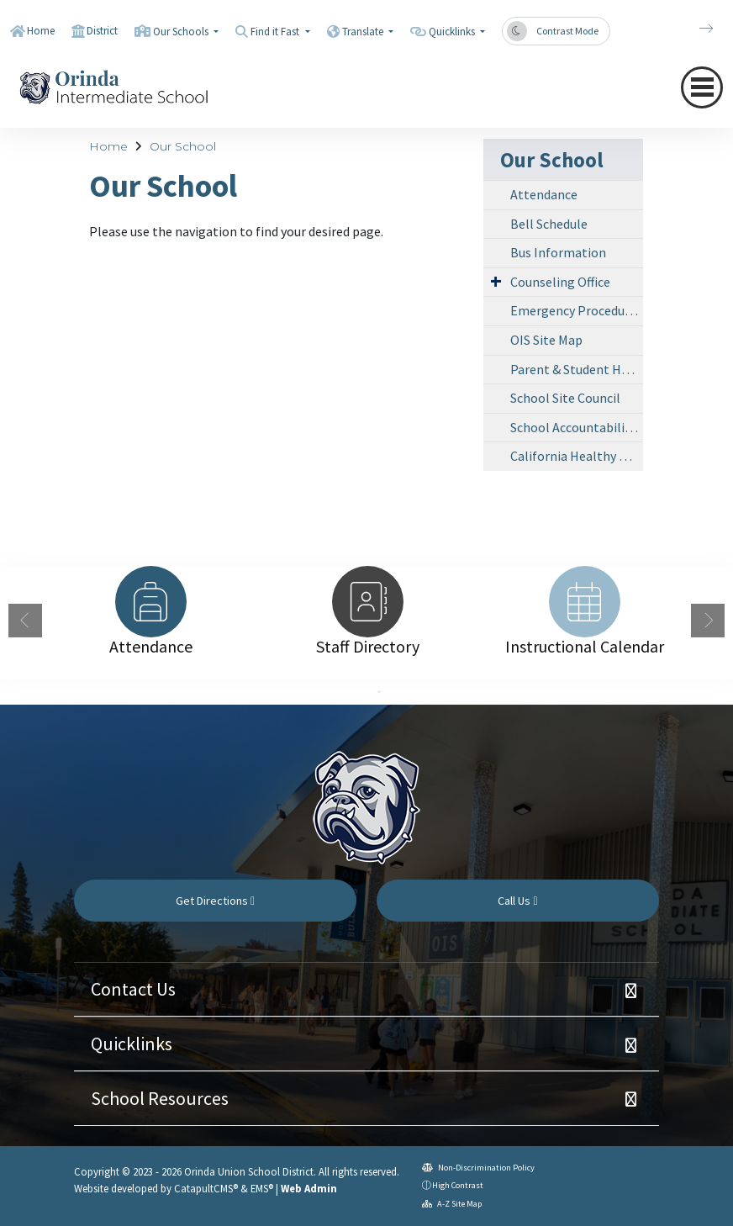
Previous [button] (25, 620)
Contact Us (133, 989)
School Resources (160, 1098)
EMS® (261, 1188)
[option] (150, 601)
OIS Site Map (546, 339)
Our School (183, 146)
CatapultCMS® (206, 1188)
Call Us (517, 900)
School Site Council (565, 397)
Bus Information (558, 252)
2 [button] (379, 692)
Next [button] (708, 620)
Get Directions (215, 900)
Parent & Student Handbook (576, 369)
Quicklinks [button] (453, 31)
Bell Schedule (549, 223)
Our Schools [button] (182, 31)
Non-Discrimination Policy (478, 1167)
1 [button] (353, 692)
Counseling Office (560, 281)
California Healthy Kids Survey (576, 455)
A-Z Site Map (452, 1203)
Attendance (543, 194)
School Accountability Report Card (576, 427)
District (102, 31)
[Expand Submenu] (496, 280)
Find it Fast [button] (276, 31)
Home (41, 31)
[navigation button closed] (702, 87)
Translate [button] (364, 31)
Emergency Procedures (576, 310)
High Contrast (457, 1185)
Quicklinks (131, 1043)
